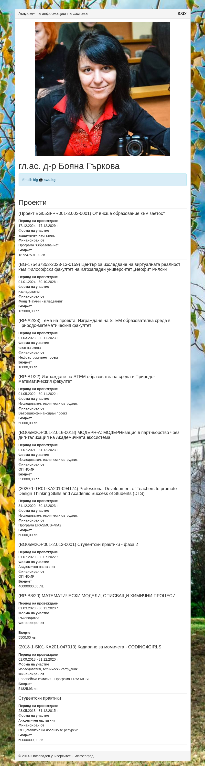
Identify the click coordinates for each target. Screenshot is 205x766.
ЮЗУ (182, 13)
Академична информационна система (53, 13)
